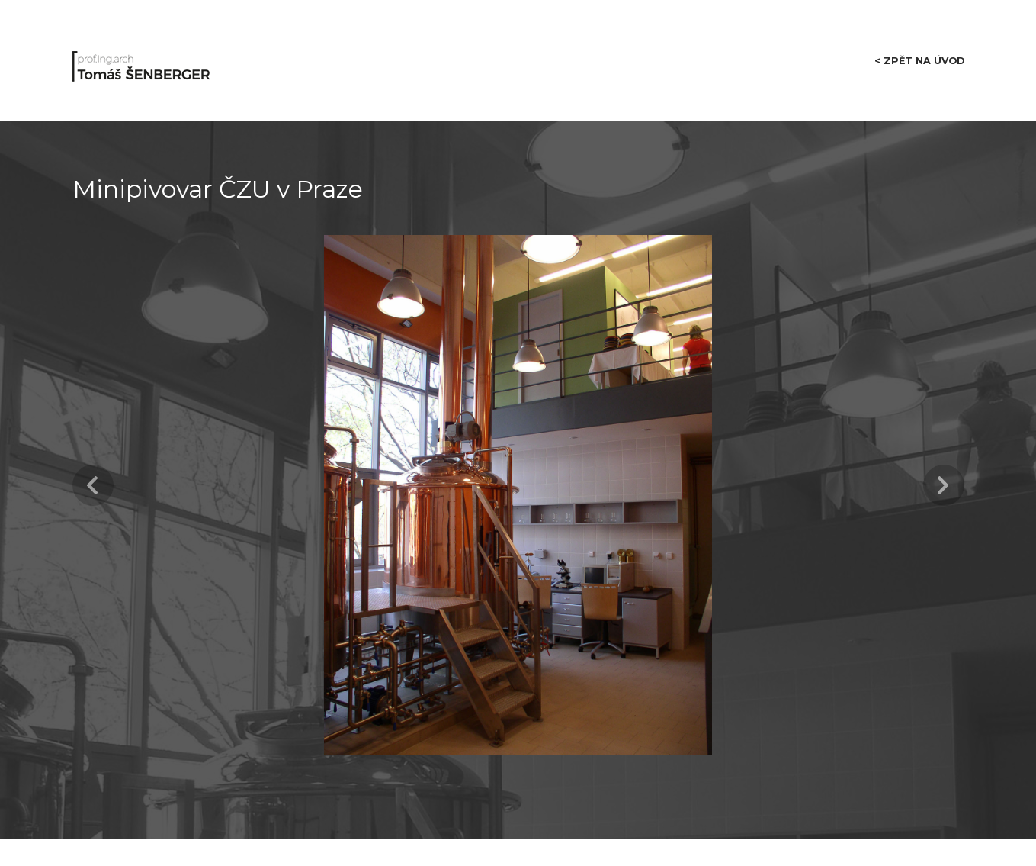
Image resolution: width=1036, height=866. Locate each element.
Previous (93, 473)
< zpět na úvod (917, 54)
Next (943, 473)
